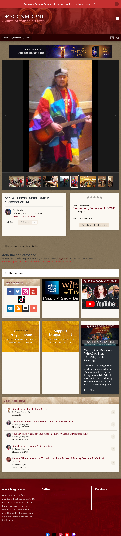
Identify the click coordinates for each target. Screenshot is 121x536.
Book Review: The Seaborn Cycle (29, 409)
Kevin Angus (20, 464)
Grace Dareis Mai (22, 412)
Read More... (90, 390)
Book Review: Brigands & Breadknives (32, 446)
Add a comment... (14, 273)
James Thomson (22, 449)
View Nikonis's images (24, 216)
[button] (5, 181)
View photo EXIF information (94, 225)
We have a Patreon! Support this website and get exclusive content (58, 4)
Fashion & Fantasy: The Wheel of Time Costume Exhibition (43, 421)
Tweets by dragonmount (54, 494)
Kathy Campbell (22, 424)
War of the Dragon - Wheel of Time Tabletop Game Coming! (98, 355)
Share (11, 222)
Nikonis (19, 210)
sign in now (64, 258)
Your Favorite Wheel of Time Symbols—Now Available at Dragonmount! (50, 433)
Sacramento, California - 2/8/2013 (94, 208)
